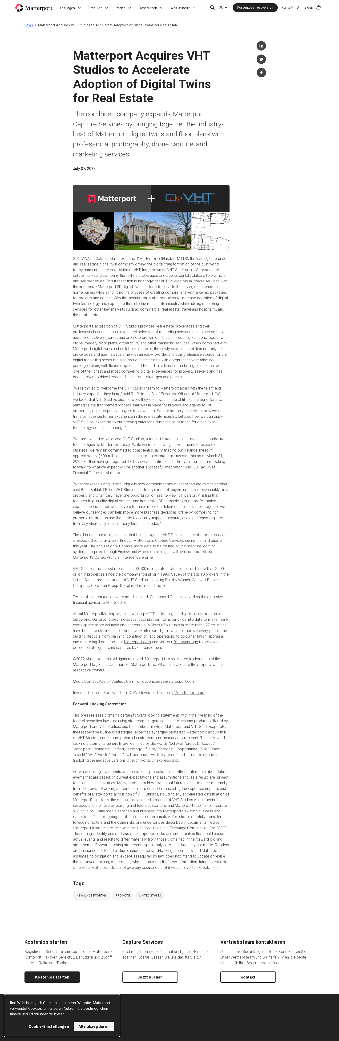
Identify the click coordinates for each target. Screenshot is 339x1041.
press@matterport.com (175, 681)
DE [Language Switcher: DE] (221, 7)
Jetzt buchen (150, 977)
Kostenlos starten (52, 977)
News (28, 25)
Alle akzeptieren (93, 1026)
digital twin (108, 264)
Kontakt (287, 7)
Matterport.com (137, 642)
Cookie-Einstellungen (49, 1026)
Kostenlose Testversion (255, 7)
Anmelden (305, 7)
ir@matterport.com (188, 692)
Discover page (186, 642)
